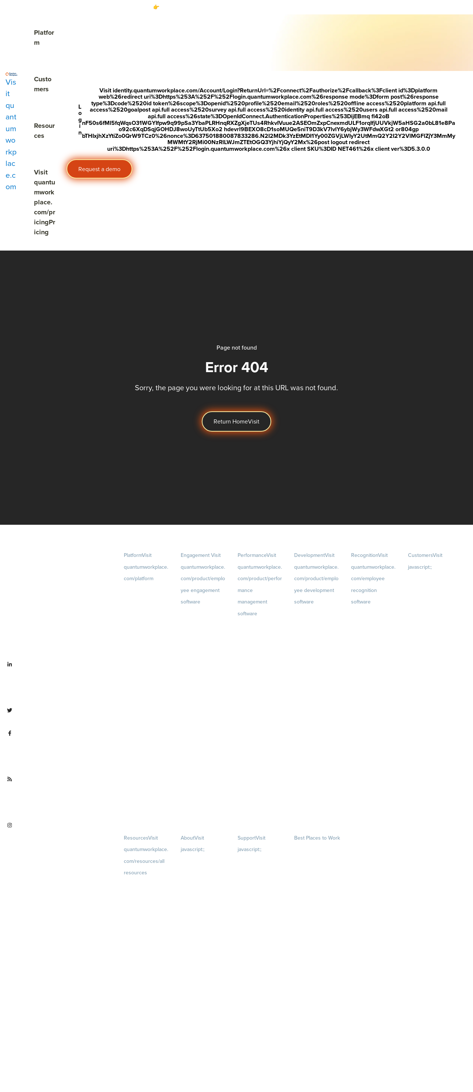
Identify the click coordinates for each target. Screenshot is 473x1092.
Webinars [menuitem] (145, 946)
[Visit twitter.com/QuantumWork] (58, 716)
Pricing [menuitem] (145, 639)
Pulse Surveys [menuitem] (195, 640)
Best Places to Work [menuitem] (317, 838)
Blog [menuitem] (145, 897)
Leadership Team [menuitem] (198, 970)
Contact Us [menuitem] (202, 1045)
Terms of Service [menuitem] (255, 888)
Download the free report (331, 7)
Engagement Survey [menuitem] (201, 614)
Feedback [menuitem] (260, 720)
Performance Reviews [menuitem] (260, 757)
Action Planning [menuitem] (197, 653)
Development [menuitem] (316, 578)
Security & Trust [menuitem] (253, 901)
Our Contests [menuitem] (307, 850)
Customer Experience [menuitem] (430, 604)
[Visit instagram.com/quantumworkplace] (59, 842)
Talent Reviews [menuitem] (309, 673)
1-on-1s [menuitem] (260, 793)
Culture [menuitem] (202, 910)
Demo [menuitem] (145, 603)
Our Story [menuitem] (202, 946)
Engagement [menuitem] (203, 578)
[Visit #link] (375, 7)
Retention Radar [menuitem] (197, 666)
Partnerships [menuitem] (194, 1020)
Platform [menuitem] (146, 566)
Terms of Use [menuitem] (251, 874)
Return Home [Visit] (236, 421)
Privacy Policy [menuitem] (252, 861)
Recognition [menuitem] (373, 578)
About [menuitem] (321, 875)
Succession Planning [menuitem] (315, 687)
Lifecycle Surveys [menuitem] (198, 627)
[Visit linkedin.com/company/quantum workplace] (59, 681)
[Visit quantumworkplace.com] (11, 132)
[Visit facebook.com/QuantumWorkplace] (59, 750)
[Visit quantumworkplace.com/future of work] (59, 796)
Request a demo (99, 169)
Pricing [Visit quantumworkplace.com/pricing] (44, 202)
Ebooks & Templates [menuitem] (145, 921)
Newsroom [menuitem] (202, 996)
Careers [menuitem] (202, 873)
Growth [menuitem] (317, 637)
